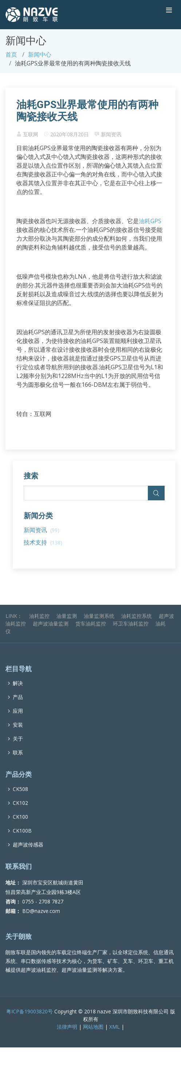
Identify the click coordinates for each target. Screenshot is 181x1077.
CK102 (20, 812)
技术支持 (43, 542)
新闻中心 (39, 54)
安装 (18, 734)
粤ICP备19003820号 (29, 1020)
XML (114, 1035)
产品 (18, 706)
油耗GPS (150, 221)
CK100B (22, 840)
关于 (18, 748)
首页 (11, 54)
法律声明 (67, 1035)
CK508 (20, 798)
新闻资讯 (111, 134)
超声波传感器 (28, 853)
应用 (18, 720)
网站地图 (93, 1035)
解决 (18, 692)
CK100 (20, 826)
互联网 (30, 134)
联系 (18, 762)
